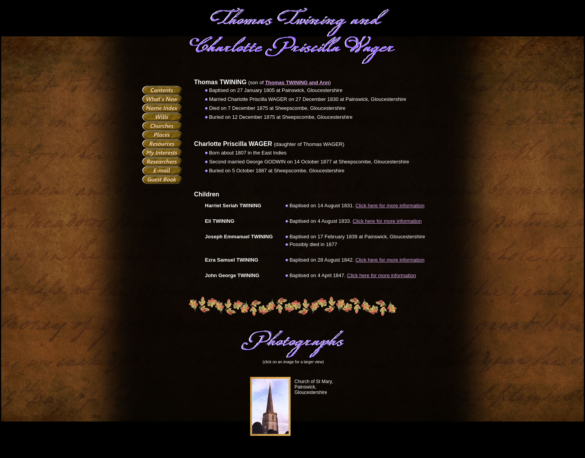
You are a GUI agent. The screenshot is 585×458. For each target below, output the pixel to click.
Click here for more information (390, 205)
